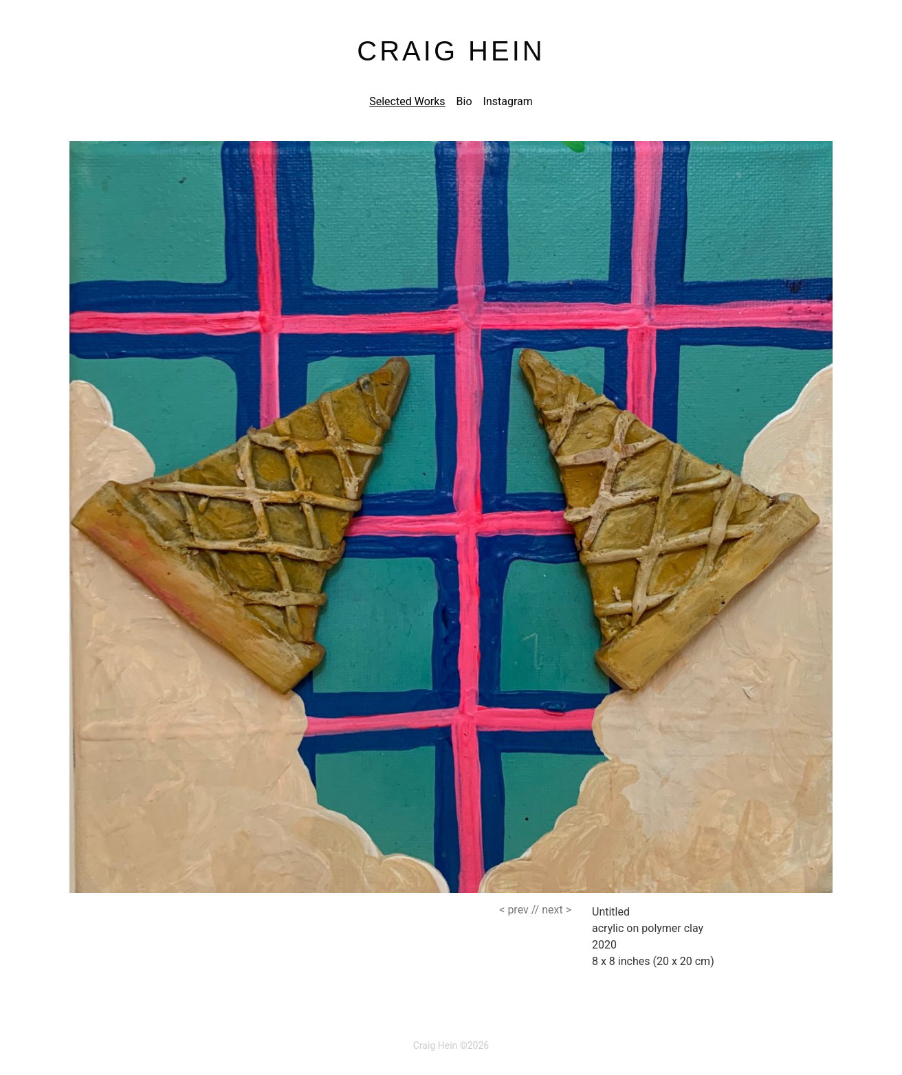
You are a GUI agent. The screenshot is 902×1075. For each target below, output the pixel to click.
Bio (464, 101)
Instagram (508, 101)
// (519, 909)
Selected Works (407, 101)
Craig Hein (450, 51)
